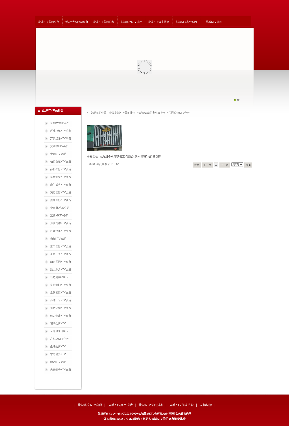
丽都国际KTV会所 (60, 169)
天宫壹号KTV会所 (60, 369)
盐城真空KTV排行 (131, 21)
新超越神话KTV (59, 277)
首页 (196, 165)
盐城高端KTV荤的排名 (122, 112)
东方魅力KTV (58, 354)
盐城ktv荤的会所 (59, 123)
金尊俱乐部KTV (59, 331)
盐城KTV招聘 (213, 21)
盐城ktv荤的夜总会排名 (152, 112)
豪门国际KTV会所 (60, 246)
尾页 (248, 165)
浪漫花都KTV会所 (60, 223)
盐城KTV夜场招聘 (181, 405)
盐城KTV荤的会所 (48, 21)
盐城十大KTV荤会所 (76, 21)
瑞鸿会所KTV (58, 323)
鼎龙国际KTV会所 (60, 200)
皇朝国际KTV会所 (60, 292)
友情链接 (206, 405)
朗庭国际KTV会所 (60, 261)
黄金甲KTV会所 (59, 146)
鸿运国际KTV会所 (60, 192)
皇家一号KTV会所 (60, 254)
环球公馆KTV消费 (60, 130)
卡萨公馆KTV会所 (60, 308)
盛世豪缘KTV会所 (60, 177)
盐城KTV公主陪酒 (158, 21)
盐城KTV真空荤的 (186, 21)
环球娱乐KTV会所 (60, 230)
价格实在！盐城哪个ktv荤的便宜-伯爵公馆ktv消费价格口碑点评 (124, 156)
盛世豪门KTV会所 (60, 284)
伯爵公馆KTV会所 (60, 161)
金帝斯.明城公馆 (59, 207)
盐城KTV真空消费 (120, 405)
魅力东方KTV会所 (60, 269)
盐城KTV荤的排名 (151, 405)
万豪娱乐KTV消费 (60, 138)
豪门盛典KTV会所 (60, 184)
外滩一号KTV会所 (60, 300)
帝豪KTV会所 (58, 153)
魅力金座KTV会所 (60, 315)
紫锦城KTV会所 (59, 215)
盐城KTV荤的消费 (103, 21)
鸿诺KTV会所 (58, 361)
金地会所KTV (58, 346)
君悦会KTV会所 (59, 338)
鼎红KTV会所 (58, 238)
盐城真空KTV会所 (90, 405)
